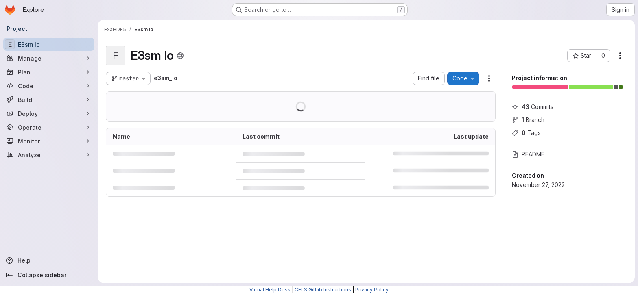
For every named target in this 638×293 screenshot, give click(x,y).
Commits (532, 106)
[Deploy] (48, 113)
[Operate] (48, 127)
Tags (526, 132)
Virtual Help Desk (270, 289)
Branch (528, 119)
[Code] (48, 85)
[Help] (48, 260)
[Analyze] (48, 154)
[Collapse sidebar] (48, 275)
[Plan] (48, 71)
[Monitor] (48, 141)
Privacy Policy (372, 289)
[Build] (48, 99)
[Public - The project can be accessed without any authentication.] (180, 55)
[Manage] (48, 58)
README (528, 154)
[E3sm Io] (48, 44)
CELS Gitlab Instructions (323, 289)
